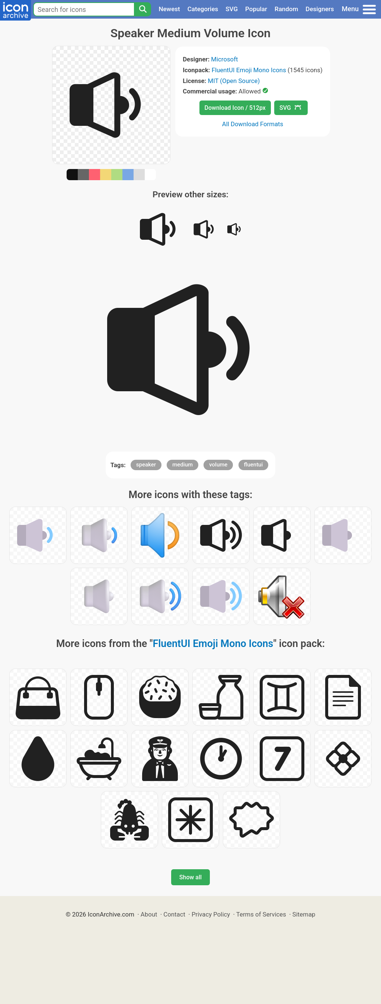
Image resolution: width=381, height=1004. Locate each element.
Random (286, 9)
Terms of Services (261, 914)
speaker (146, 464)
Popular (256, 9)
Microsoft (224, 59)
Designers (319, 9)
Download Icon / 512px (235, 107)
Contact (174, 914)
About (149, 914)
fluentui (253, 464)
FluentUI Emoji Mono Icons (249, 70)
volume (218, 464)
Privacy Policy (211, 914)
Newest (169, 9)
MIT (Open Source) (234, 81)
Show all (190, 877)
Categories (203, 9)
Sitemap (304, 914)
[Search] (142, 9)
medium (182, 464)
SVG (231, 9)
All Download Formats (253, 124)
